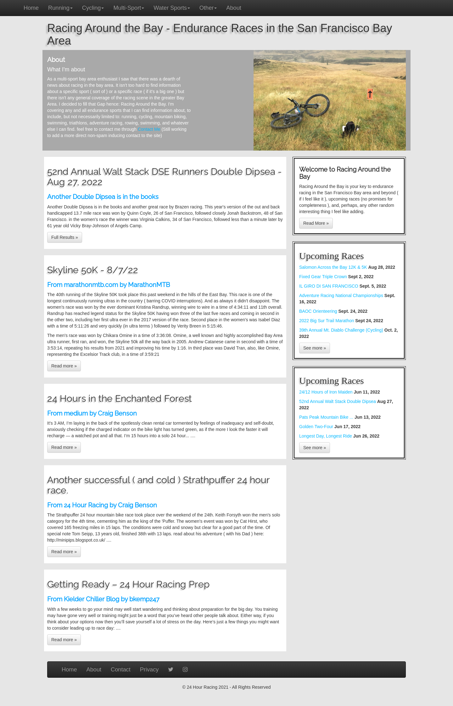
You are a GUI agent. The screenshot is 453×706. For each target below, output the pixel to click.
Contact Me (149, 129)
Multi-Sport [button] (128, 8)
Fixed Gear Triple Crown (323, 276)
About (233, 8)
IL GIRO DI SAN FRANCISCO (328, 286)
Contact (121, 669)
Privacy (149, 669)
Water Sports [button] (172, 8)
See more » (314, 347)
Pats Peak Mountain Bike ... (327, 417)
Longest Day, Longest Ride (326, 435)
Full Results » (64, 237)
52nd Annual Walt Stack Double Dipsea (338, 401)
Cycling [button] (93, 8)
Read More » (316, 223)
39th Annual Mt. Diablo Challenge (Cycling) (341, 330)
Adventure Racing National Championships (341, 295)
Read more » (64, 365)
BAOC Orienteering (318, 311)
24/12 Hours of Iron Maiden (326, 391)
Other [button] (208, 8)
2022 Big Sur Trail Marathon (327, 320)
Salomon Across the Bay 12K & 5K (333, 267)
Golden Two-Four (316, 426)
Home (31, 8)
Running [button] (60, 8)
